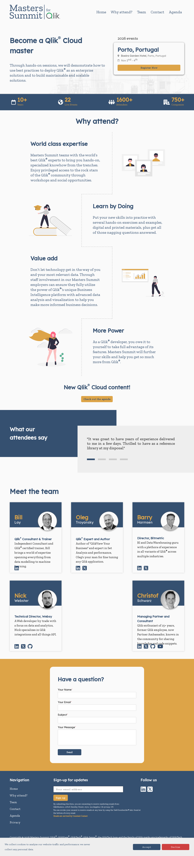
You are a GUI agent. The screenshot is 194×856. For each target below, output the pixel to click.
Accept (146, 847)
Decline (175, 847)
